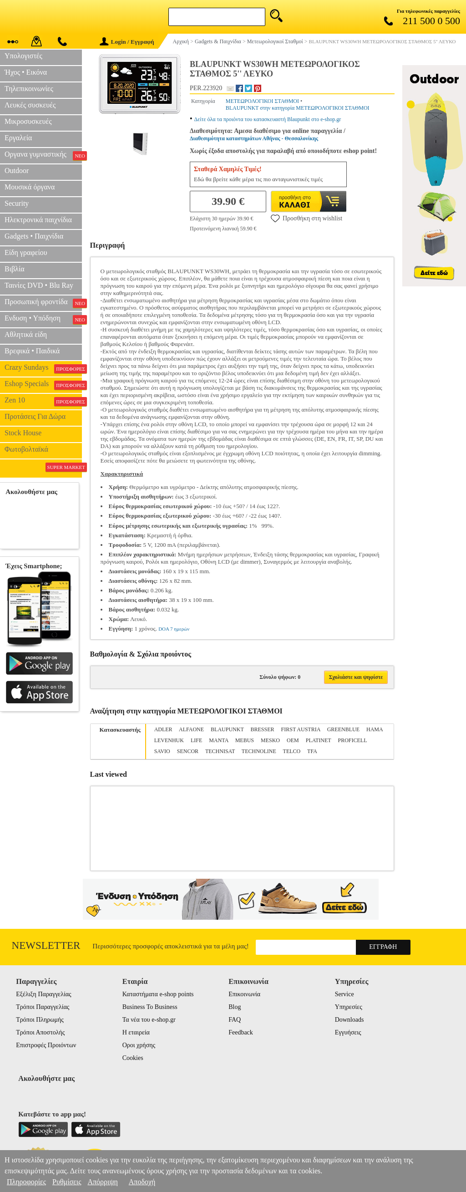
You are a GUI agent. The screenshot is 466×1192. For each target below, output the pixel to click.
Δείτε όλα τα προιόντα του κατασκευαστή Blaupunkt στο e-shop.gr (267, 119)
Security (17, 203)
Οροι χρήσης (138, 1045)
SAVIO (162, 751)
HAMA (374, 729)
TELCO (292, 751)
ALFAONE (191, 729)
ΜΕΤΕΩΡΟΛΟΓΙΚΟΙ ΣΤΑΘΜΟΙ (262, 101)
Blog (234, 1007)
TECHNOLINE (259, 751)
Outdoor (17, 170)
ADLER (163, 729)
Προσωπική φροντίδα (43, 303)
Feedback (240, 1032)
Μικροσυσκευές (28, 121)
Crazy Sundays (43, 368)
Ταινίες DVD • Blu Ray (39, 285)
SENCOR (187, 751)
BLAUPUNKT (227, 729)
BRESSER (262, 729)
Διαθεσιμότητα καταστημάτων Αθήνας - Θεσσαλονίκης (254, 138)
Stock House (23, 433)
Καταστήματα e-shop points (158, 994)
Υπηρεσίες (348, 1007)
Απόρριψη (102, 1182)
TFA (312, 751)
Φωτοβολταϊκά (26, 449)
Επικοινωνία (244, 994)
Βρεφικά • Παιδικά (32, 351)
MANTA (218, 740)
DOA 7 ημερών (173, 629)
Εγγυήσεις (348, 1032)
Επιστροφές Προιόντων (46, 1045)
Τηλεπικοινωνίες (29, 88)
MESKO (270, 740)
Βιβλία (15, 269)
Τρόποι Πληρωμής (40, 1019)
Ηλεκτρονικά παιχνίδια (38, 220)
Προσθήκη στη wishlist (306, 218)
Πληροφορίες (26, 1182)
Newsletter (46, 945)
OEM (293, 740)
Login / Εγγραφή (127, 41)
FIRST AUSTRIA (300, 729)
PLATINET (318, 740)
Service (344, 994)
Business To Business (149, 1007)
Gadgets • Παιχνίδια (34, 236)
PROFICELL (352, 740)
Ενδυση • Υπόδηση (43, 319)
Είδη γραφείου (26, 252)
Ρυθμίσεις (66, 1182)
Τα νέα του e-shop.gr (149, 1019)
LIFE (196, 740)
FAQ (234, 1019)
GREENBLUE (343, 729)
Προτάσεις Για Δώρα (35, 416)
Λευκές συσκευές (30, 105)
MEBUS (244, 740)
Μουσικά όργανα (30, 187)
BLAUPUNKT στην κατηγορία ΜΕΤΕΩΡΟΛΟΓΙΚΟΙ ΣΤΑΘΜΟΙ (298, 108)
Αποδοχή (142, 1182)
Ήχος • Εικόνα (26, 72)
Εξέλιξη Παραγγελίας (43, 994)
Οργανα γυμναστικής (43, 155)
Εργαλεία (18, 138)
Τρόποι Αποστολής (40, 1032)
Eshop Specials (43, 385)
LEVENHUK (169, 740)
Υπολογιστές (23, 56)
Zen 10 (43, 401)
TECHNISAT (220, 751)
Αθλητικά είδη (26, 334)
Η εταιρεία (136, 1032)
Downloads (349, 1019)
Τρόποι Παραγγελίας (42, 1007)
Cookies (132, 1057)
